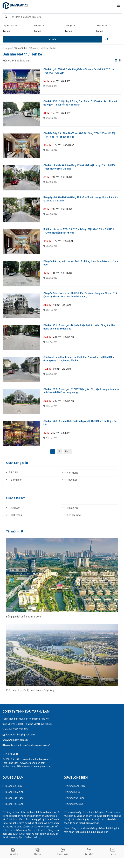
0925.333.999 (20, 729)
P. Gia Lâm (14, 507)
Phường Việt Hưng (74, 798)
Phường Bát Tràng (13, 798)
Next (67, 451)
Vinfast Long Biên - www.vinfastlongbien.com (27, 766)
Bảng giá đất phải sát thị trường (24, 616)
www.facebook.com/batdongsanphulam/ (27, 745)
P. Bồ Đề (13, 472)
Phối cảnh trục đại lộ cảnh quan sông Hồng (30, 690)
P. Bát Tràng (15, 515)
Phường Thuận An (13, 792)
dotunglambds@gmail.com (20, 734)
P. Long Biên (15, 479)
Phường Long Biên (74, 786)
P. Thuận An (71, 507)
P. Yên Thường (73, 515)
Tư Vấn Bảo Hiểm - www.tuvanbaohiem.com (26, 759)
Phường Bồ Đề (72, 792)
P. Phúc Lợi (71, 479)
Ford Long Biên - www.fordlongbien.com (24, 763)
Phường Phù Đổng (13, 804)
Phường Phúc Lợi (73, 804)
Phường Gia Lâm (12, 786)
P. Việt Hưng (71, 472)
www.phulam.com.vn (16, 740)
